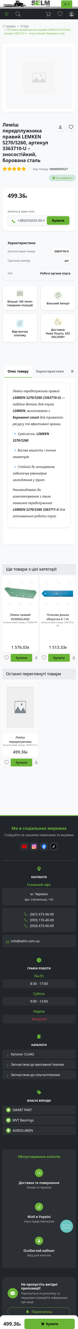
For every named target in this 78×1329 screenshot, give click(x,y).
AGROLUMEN (19, 1130)
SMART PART (19, 1109)
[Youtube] (24, 846)
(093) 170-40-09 (39, 920)
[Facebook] (44, 846)
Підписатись (39, 1311)
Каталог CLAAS (20, 1054)
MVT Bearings (20, 1120)
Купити (49, 1324)
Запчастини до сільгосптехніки (33, 1074)
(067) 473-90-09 (39, 914)
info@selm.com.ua (22, 941)
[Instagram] (34, 846)
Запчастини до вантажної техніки (35, 1064)
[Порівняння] (36, 657)
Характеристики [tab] (50, 371)
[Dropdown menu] (66, 4)
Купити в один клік (21, 211)
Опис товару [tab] (18, 371)
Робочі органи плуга (55, 273)
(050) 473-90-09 (39, 926)
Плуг (26, 26)
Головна (11, 26)
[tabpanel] (39, 461)
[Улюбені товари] (7, 657)
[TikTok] (54, 846)
